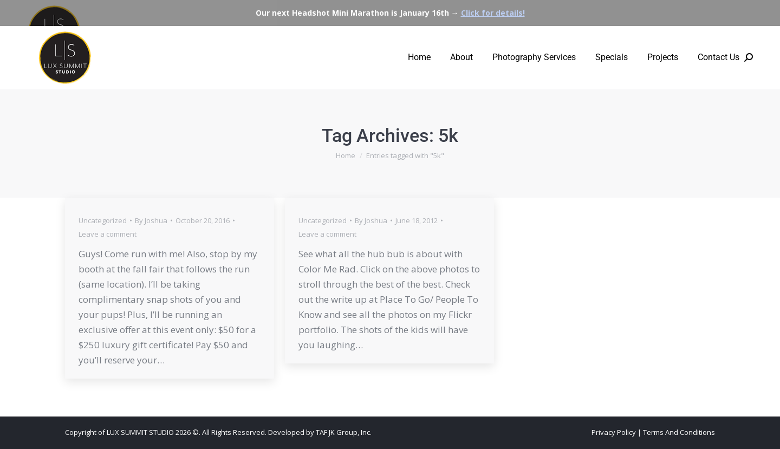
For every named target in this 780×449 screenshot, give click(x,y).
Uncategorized (103, 220)
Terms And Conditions (679, 432)
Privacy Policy (614, 432)
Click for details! (493, 13)
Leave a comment (107, 234)
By (151, 220)
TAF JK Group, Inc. (344, 432)
